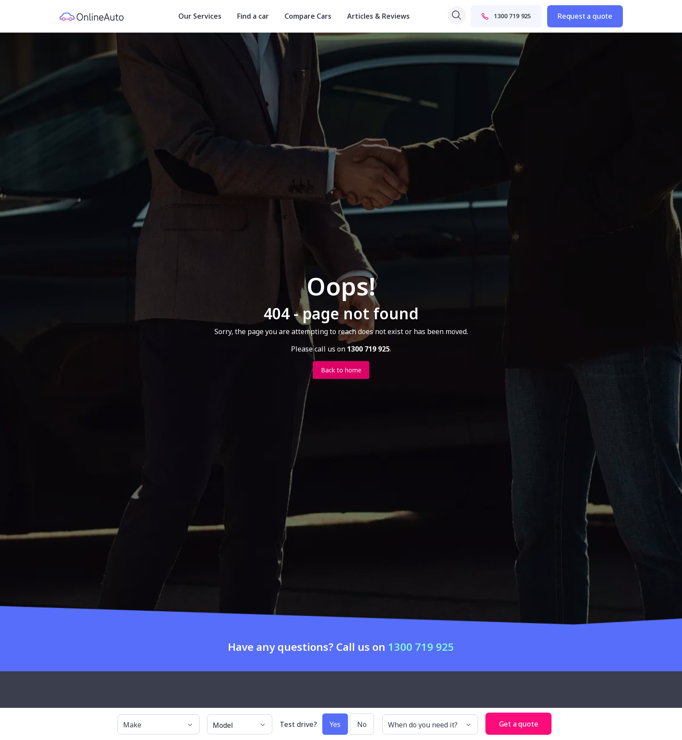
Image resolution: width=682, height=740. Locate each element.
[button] (560, 720)
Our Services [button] (199, 16)
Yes (335, 724)
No (362, 724)
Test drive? (298, 724)
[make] (158, 724)
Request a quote (585, 16)
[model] (239, 724)
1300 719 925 (506, 16)
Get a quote (518, 724)
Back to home (341, 370)
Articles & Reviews (378, 16)
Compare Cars (307, 16)
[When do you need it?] (430, 724)
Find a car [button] (253, 16)
